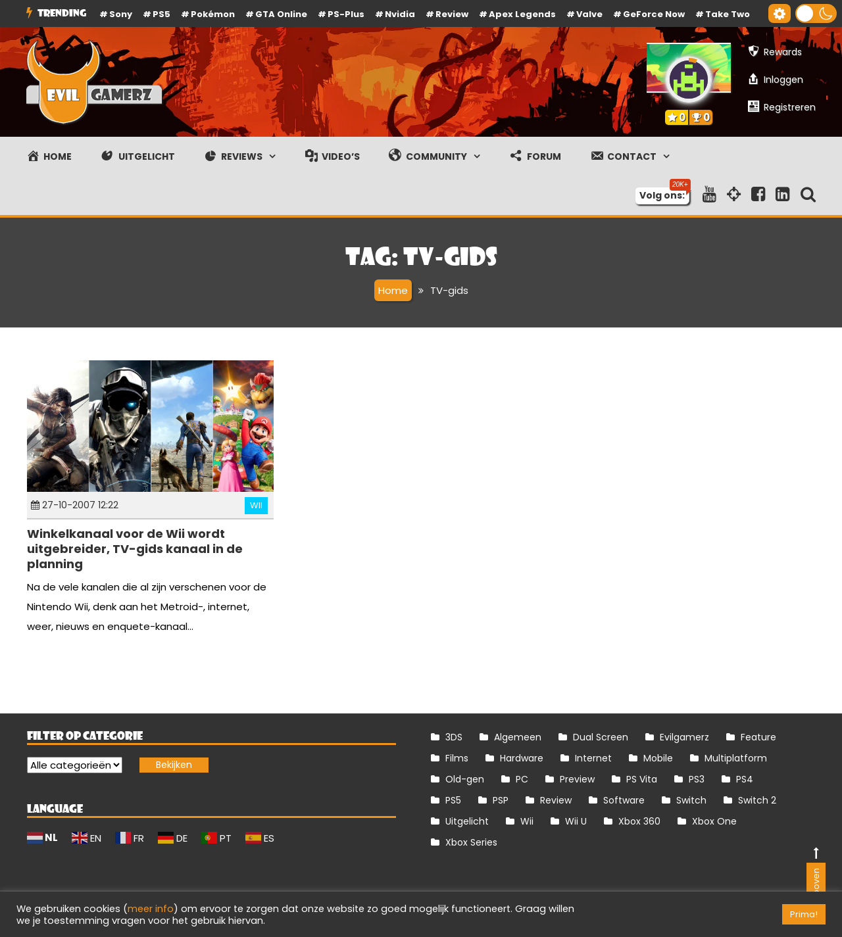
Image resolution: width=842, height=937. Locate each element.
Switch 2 (757, 800)
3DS (453, 737)
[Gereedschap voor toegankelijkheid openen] (779, 13)
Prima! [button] (804, 914)
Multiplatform (736, 758)
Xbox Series (471, 842)
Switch (691, 800)
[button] (816, 13)
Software (624, 800)
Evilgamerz (684, 737)
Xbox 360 (639, 821)
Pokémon (213, 14)
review (451, 14)
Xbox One (714, 821)
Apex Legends (522, 14)
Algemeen (517, 737)
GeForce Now (654, 14)
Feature (758, 737)
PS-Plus (346, 14)
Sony (120, 14)
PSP (500, 800)
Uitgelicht (467, 821)
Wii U (576, 821)
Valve (589, 14)
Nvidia (400, 14)
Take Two (727, 14)
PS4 (744, 779)
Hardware (521, 758)
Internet (593, 758)
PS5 (161, 14)
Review (556, 800)
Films (456, 758)
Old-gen (464, 779)
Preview (577, 779)
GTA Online (281, 14)
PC (522, 779)
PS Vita (641, 779)
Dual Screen (600, 737)
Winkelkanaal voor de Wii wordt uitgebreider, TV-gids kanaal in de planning (135, 549)
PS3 (697, 779)
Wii (256, 505)
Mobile (658, 758)
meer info (151, 908)
